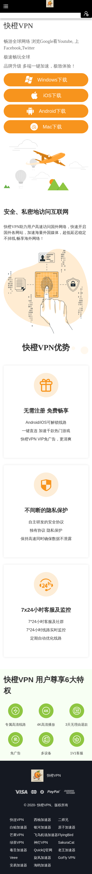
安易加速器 (18, 865)
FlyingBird (65, 835)
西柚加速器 (42, 820)
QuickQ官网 (43, 850)
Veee (14, 858)
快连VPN (17, 820)
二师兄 (63, 820)
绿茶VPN (17, 842)
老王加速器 (66, 850)
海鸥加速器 (42, 865)
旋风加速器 (42, 858)
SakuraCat (66, 842)
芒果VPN (17, 835)
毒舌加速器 (18, 850)
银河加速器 (42, 827)
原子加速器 (66, 827)
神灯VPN (41, 842)
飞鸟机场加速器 (46, 835)
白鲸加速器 (18, 827)
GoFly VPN (66, 858)
